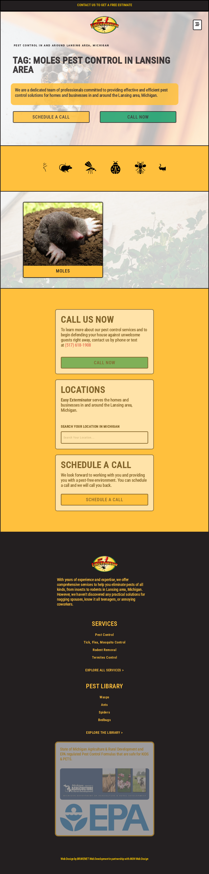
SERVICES (104, 623)
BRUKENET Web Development (93, 859)
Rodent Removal (104, 650)
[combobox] (104, 437)
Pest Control (104, 635)
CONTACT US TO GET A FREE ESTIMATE (104, 5)
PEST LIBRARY (104, 686)
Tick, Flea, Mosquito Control (105, 642)
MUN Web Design (139, 859)
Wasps (104, 697)
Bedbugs (104, 720)
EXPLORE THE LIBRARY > (104, 732)
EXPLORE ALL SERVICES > (104, 670)
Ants (104, 705)
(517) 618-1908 (78, 345)
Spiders (104, 712)
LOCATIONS (83, 389)
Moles (63, 271)
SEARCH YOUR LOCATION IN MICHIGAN (90, 426)
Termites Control (104, 657)
